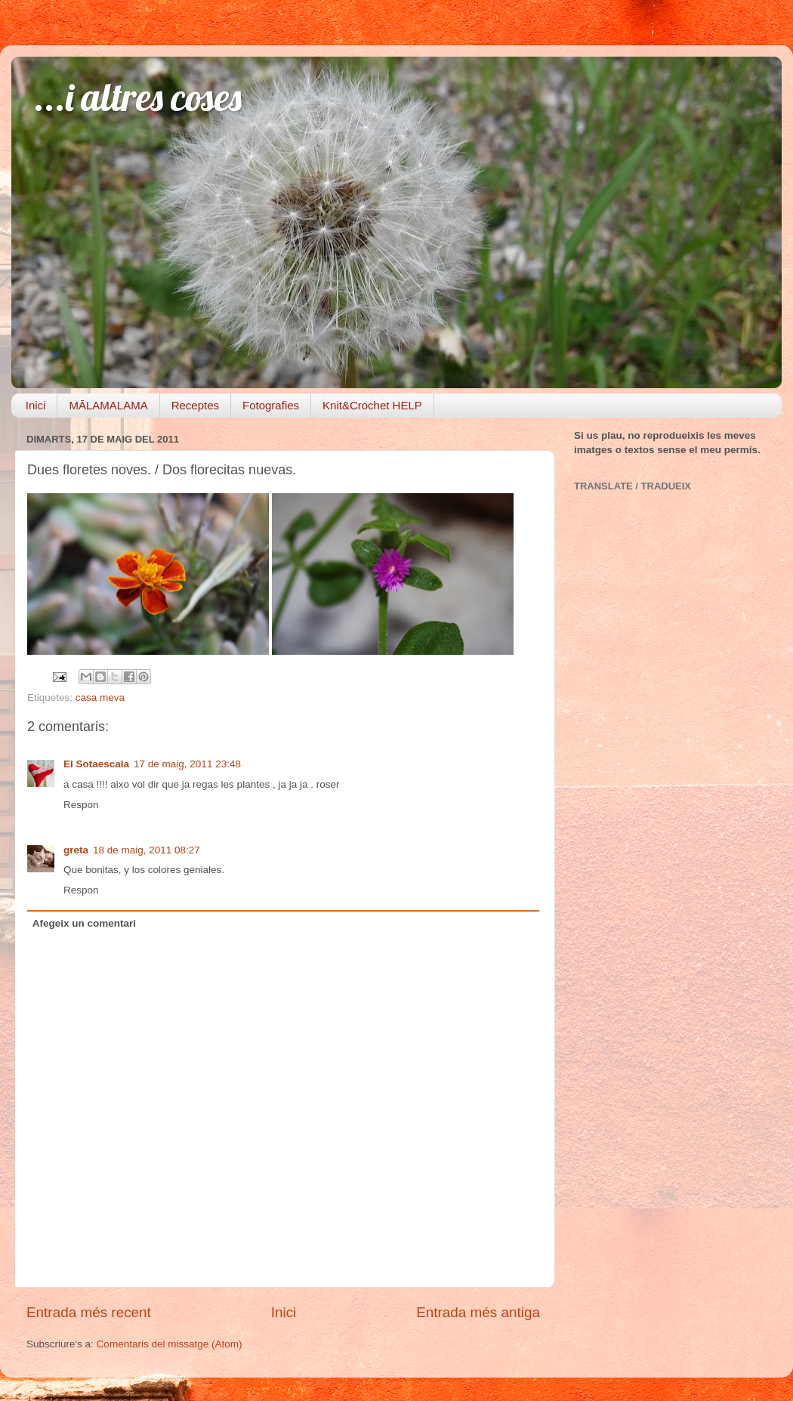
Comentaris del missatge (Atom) (169, 1344)
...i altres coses (138, 97)
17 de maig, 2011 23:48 (187, 764)
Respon (81, 804)
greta (75, 850)
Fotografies (270, 405)
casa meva (100, 697)
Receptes (195, 405)
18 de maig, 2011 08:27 (146, 850)
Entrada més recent (88, 1312)
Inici (36, 405)
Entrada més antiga (478, 1312)
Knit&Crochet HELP (372, 405)
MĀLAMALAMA (108, 405)
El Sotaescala (96, 764)
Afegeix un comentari (84, 923)
